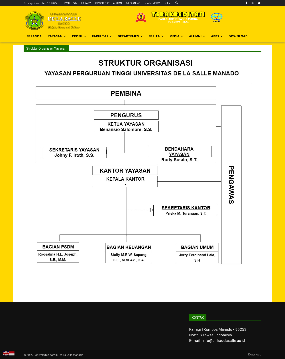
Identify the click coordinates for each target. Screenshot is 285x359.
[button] (176, 3)
